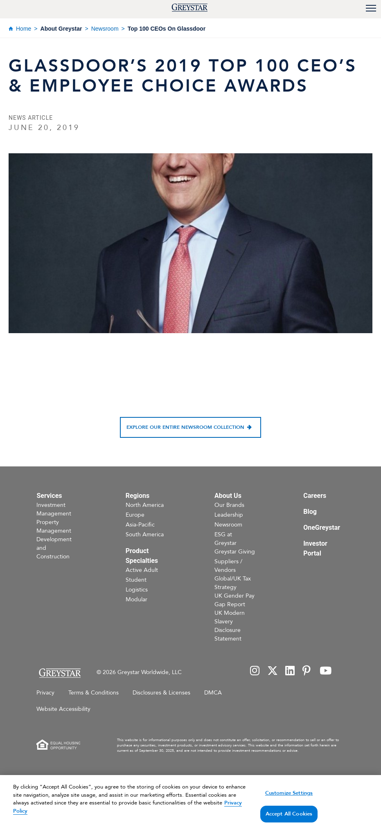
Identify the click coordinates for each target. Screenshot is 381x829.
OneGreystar (321, 527)
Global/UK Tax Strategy (232, 583)
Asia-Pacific (140, 525)
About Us (227, 496)
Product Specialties (142, 556)
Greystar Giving (234, 552)
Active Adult (142, 570)
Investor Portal (315, 548)
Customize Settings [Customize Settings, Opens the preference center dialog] (289, 803)
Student (136, 580)
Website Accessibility (63, 709)
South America (145, 534)
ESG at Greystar (225, 539)
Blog (310, 511)
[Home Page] (59, 673)
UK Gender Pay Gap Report (234, 600)
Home (23, 28)
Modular (136, 599)
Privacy (45, 693)
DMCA (213, 693)
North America (145, 505)
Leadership (228, 515)
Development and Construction (54, 547)
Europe (135, 515)
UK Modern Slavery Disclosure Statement (229, 626)
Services (49, 496)
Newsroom (105, 28)
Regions (137, 496)
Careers (314, 496)
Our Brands (229, 505)
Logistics (137, 590)
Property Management (53, 526)
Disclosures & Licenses (161, 693)
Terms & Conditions (93, 693)
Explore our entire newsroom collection (185, 427)
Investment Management (53, 509)
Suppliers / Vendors (228, 566)
